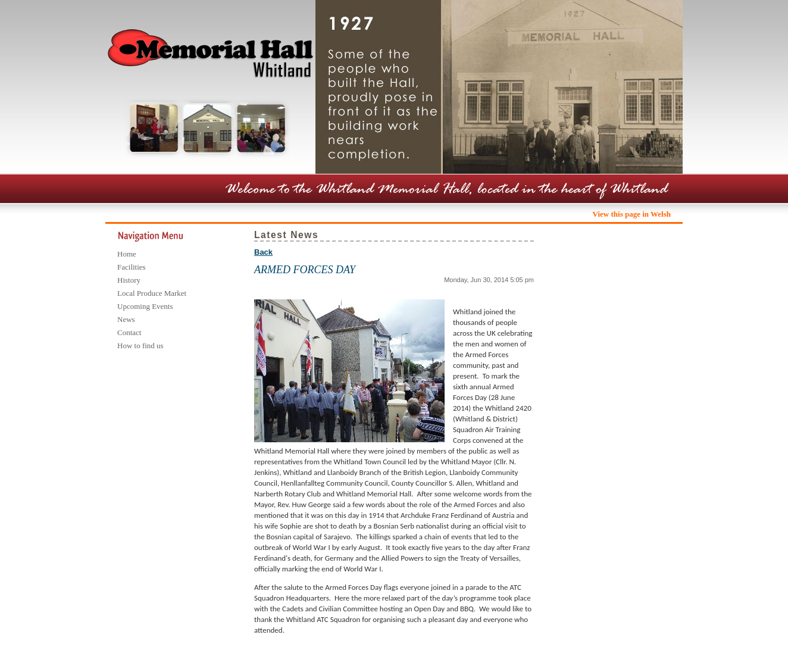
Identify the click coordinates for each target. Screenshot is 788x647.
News (126, 319)
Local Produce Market (151, 293)
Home (126, 253)
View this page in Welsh (632, 214)
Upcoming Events (145, 306)
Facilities (131, 266)
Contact (129, 332)
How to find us (140, 345)
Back (263, 252)
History (128, 280)
